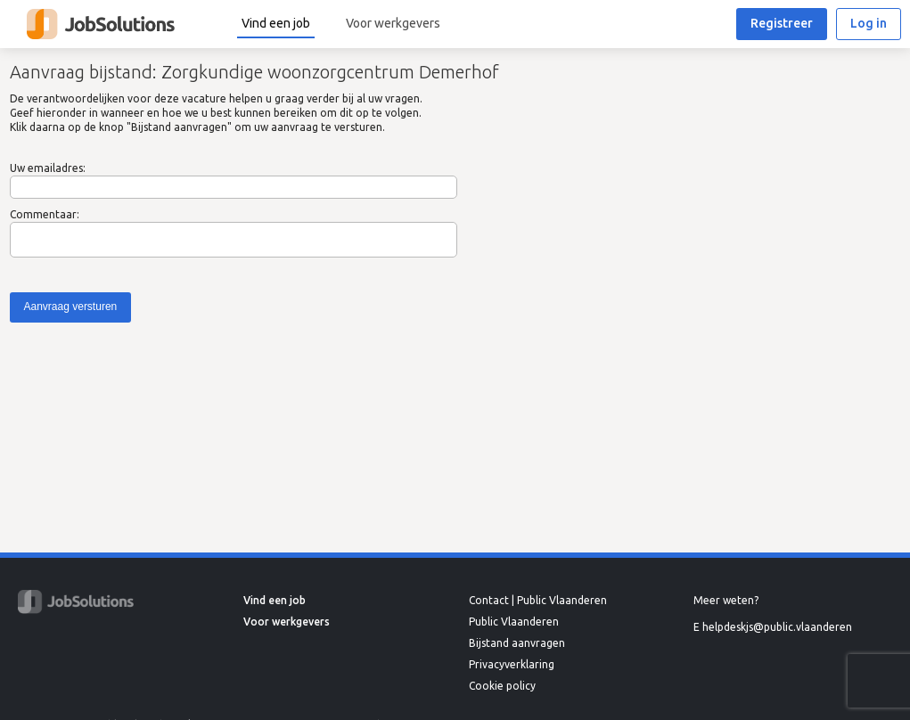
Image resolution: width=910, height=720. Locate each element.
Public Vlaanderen (514, 621)
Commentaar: (44, 214)
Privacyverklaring (511, 664)
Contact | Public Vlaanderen (538, 600)
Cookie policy (502, 685)
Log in (868, 23)
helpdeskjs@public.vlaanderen (777, 627)
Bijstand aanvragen (517, 643)
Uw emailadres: (48, 168)
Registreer (781, 23)
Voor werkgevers (393, 23)
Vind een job (276, 23)
